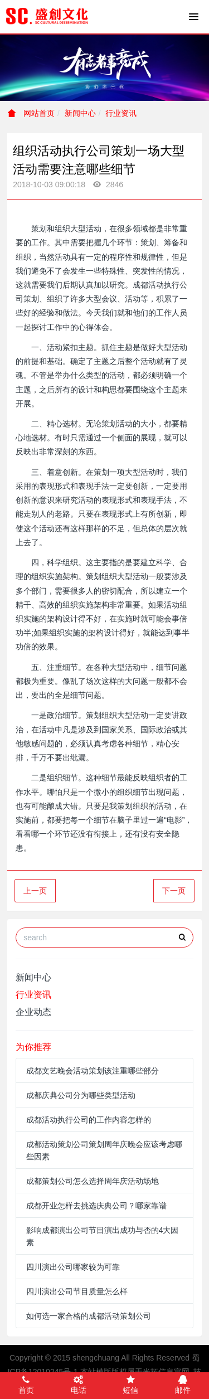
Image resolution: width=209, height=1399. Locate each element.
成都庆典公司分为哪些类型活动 (80, 1095)
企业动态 (33, 1012)
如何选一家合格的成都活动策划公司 (88, 1315)
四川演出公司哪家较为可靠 (73, 1266)
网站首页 (31, 113)
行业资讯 (121, 113)
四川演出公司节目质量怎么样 (77, 1291)
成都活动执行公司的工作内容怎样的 (88, 1119)
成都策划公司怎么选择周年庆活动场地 (92, 1181)
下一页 (174, 890)
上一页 (35, 890)
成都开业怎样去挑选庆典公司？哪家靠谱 (96, 1205)
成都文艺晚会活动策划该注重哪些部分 (92, 1070)
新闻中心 (80, 113)
